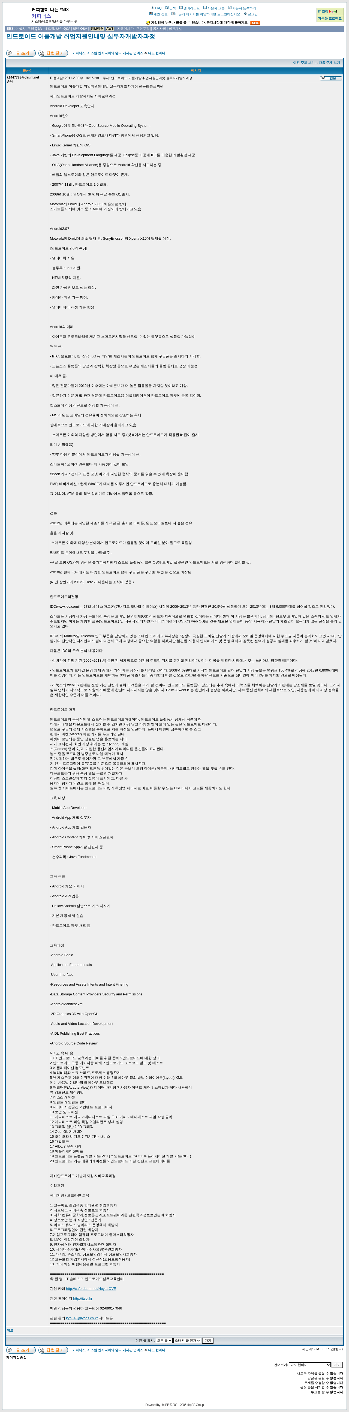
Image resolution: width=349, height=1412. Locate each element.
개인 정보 (158, 14)
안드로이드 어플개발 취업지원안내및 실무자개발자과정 (80, 36)
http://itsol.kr (82, 1298)
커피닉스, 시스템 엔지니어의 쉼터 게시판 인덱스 (107, 53)
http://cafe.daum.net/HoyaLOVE (91, 1289)
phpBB (165, 1405)
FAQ (156, 8)
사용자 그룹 (214, 8)
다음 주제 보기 (329, 63)
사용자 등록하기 (242, 8)
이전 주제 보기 (304, 63)
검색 (170, 8)
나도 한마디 (156, 53)
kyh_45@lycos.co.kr (82, 1318)
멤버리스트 (189, 8)
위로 (10, 1330)
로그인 (251, 14)
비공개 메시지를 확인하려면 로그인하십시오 (205, 14)
